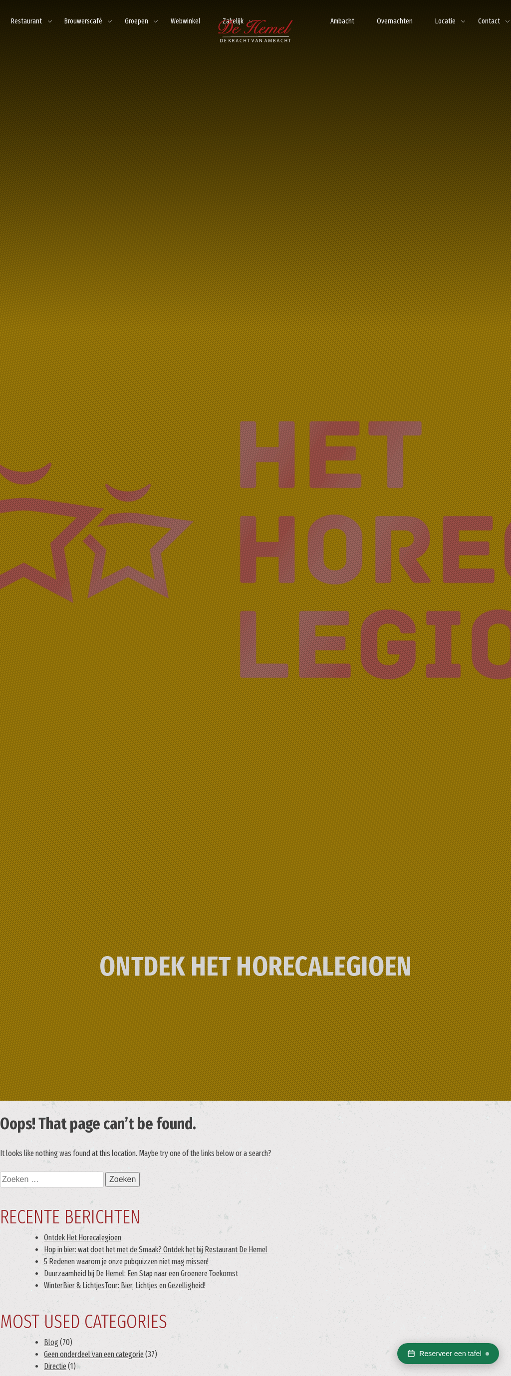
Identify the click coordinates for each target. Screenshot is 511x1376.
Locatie (445, 21)
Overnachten (395, 21)
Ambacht (342, 21)
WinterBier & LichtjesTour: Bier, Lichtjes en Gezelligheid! (125, 1285)
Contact (489, 21)
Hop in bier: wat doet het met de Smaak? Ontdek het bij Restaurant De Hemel (155, 1249)
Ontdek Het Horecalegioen (82, 1237)
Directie (55, 1366)
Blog (51, 1342)
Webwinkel (185, 21)
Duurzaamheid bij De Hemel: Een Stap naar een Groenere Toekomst (141, 1273)
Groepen (136, 21)
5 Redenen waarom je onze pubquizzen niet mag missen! (126, 1261)
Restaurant (26, 21)
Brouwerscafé (83, 21)
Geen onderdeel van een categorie (94, 1354)
